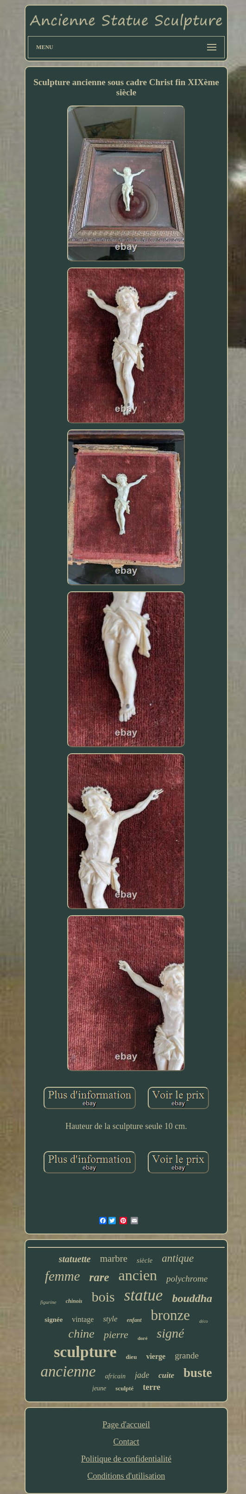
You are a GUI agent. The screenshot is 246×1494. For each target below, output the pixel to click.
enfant (134, 1320)
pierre (116, 1334)
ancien (138, 1275)
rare (99, 1277)
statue (143, 1295)
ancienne (68, 1371)
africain (115, 1376)
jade (142, 1375)
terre (151, 1387)
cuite (166, 1375)
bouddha (192, 1298)
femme (62, 1276)
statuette (75, 1259)
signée (53, 1319)
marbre (113, 1258)
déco (203, 1321)
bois (103, 1296)
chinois (74, 1301)
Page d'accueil (126, 1424)
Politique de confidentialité (126, 1458)
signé (170, 1333)
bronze (170, 1315)
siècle (144, 1260)
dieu (131, 1356)
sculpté (124, 1388)
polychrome (187, 1278)
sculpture (85, 1351)
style (110, 1318)
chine (82, 1333)
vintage (83, 1319)
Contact (126, 1441)
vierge (155, 1356)
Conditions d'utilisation (126, 1476)
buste (197, 1373)
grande (187, 1355)
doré (142, 1338)
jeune (99, 1388)
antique (178, 1258)
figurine (48, 1302)
